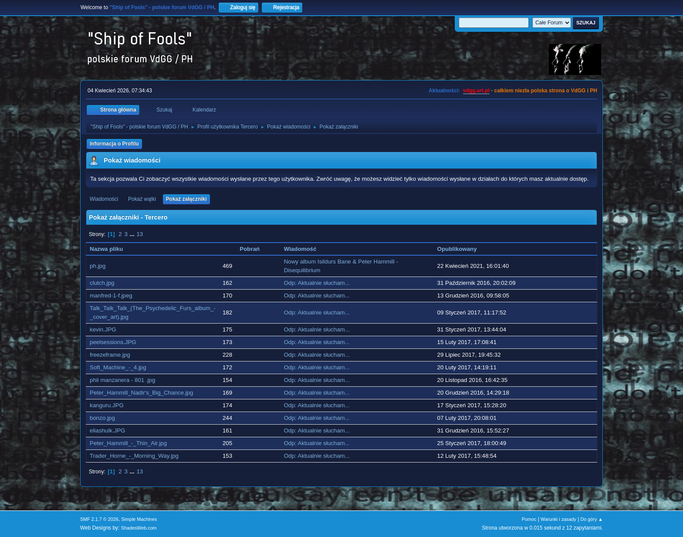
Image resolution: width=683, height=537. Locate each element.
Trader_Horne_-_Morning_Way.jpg (134, 456)
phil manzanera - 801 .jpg (122, 380)
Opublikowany (457, 249)
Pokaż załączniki (186, 199)
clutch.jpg (102, 283)
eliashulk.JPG (107, 430)
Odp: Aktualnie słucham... (317, 283)
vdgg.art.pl (476, 91)
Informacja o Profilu (114, 144)
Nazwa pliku (106, 249)
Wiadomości (104, 199)
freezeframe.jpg (110, 354)
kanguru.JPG (107, 405)
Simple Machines (139, 519)
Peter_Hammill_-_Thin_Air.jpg (128, 443)
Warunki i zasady (558, 519)
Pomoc (529, 519)
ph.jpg (97, 266)
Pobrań (250, 249)
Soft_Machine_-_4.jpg (118, 367)
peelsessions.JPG (113, 342)
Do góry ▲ (592, 519)
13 (139, 234)
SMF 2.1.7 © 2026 (99, 519)
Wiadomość (305, 249)
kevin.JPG (103, 329)
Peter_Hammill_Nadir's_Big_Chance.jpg (141, 392)
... (133, 234)
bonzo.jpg (102, 418)
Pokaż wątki (142, 199)
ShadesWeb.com (139, 527)
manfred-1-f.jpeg (111, 295)
